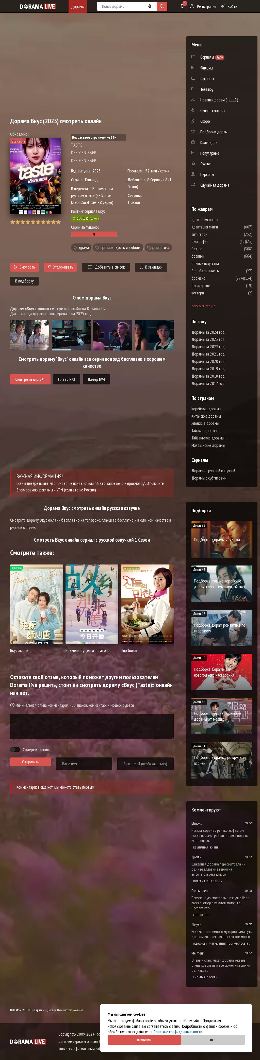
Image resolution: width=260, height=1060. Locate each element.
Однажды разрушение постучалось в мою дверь (222, 943)
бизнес (211, 249)
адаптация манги (219, 227)
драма (84, 247)
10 (58, 222)
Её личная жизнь (206, 847)
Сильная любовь (205, 977)
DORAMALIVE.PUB (20, 1010)
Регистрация (203, 6)
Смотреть (24, 267)
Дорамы (77, 6)
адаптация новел (220, 219)
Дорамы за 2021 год (208, 354)
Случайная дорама (214, 185)
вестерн (212, 293)
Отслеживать (60, 267)
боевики (213, 256)
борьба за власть (220, 271)
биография (215, 241)
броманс (213, 278)
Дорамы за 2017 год (207, 383)
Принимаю (144, 1040)
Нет (212, 1040)
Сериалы (39, 1010)
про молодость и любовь (121, 247)
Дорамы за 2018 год (208, 376)
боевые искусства (220, 263)
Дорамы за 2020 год (208, 361)
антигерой (214, 234)
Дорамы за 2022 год (208, 346)
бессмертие (215, 285)
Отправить (30, 762)
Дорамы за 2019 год (208, 369)
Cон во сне (201, 915)
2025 (96, 171)
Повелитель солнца (207, 881)
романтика (160, 247)
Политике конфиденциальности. (178, 1032)
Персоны (207, 174)
